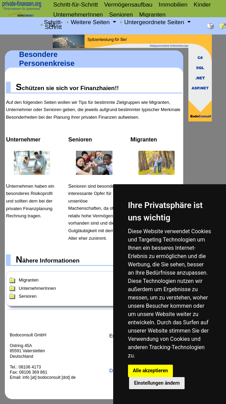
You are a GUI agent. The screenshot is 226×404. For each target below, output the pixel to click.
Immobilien (173, 4)
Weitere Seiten (91, 22)
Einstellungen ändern (157, 383)
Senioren (121, 14)
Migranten (152, 14)
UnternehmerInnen (78, 14)
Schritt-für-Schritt (75, 4)
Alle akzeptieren (150, 370)
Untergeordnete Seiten (155, 22)
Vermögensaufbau (128, 4)
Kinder (202, 4)
